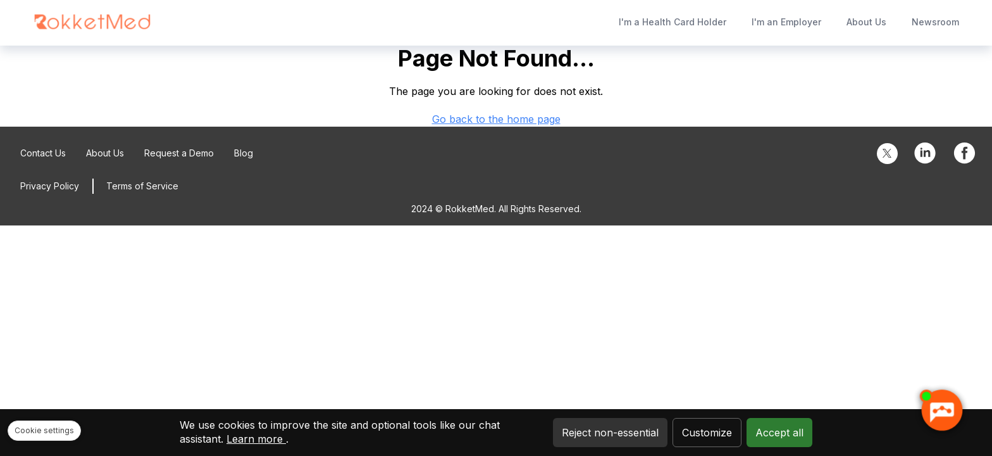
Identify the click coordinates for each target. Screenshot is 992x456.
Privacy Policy (49, 185)
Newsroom (935, 21)
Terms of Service (142, 185)
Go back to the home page (496, 119)
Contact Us (43, 153)
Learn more (256, 439)
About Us (866, 21)
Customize (707, 432)
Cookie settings (44, 430)
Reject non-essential (610, 432)
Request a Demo (179, 153)
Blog (243, 153)
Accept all (779, 432)
